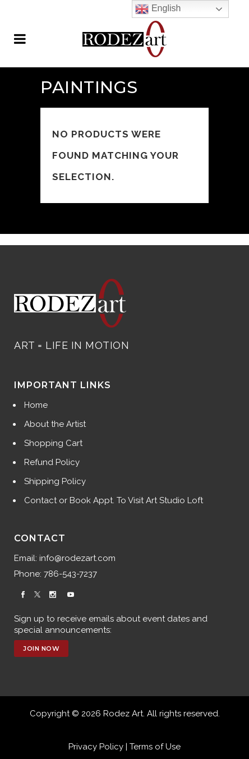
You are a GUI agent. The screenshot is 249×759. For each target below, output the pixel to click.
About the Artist (55, 424)
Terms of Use (155, 747)
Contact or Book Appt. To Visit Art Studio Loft (113, 500)
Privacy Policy (95, 747)
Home (36, 405)
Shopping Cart (53, 443)
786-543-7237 (70, 574)
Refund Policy (52, 462)
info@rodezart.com (77, 558)
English (158, 9)
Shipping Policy (55, 481)
